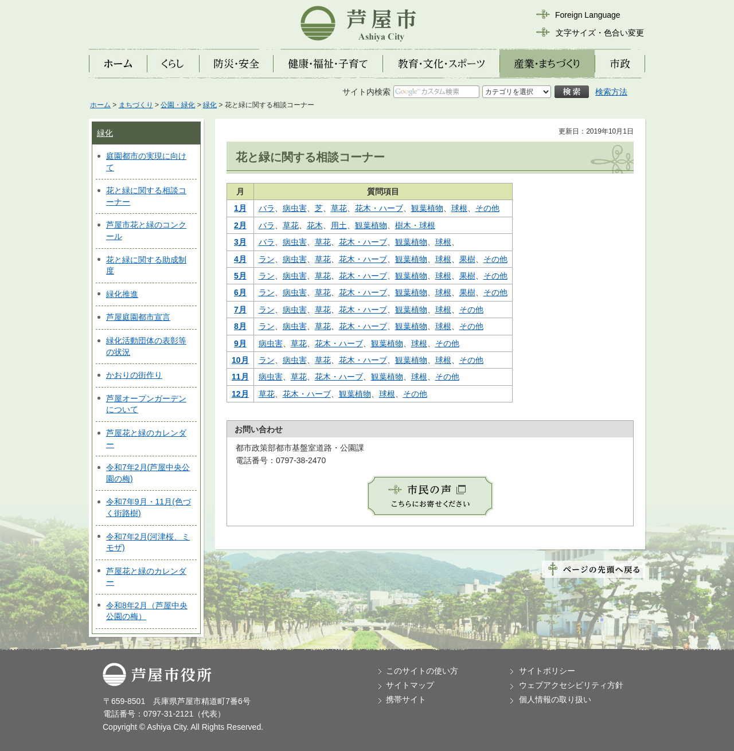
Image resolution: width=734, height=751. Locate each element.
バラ (267, 208)
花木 (315, 225)
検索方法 (611, 91)
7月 (240, 309)
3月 (240, 242)
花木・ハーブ (379, 208)
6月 (240, 292)
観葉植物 (427, 208)
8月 (240, 326)
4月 (240, 259)
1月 (240, 208)
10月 (240, 360)
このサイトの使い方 (422, 670)
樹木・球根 (415, 225)
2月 (240, 225)
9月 (240, 343)
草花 (339, 208)
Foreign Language (587, 14)
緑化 (210, 105)
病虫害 (295, 208)
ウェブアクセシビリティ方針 (571, 685)
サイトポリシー (547, 670)
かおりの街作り (134, 375)
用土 (339, 225)
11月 (240, 376)
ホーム (100, 105)
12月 (240, 393)
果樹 (467, 259)
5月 (240, 275)
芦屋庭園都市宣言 (138, 317)
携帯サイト (406, 699)
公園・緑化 (178, 105)
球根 (459, 208)
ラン (267, 259)
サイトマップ (410, 685)
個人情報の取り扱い (555, 699)
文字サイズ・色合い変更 (600, 32)
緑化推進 (122, 294)
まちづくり (136, 105)
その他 (487, 208)
